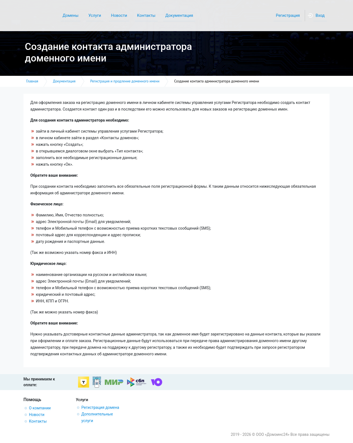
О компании (40, 408)
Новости (36, 414)
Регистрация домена (100, 407)
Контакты (38, 421)
